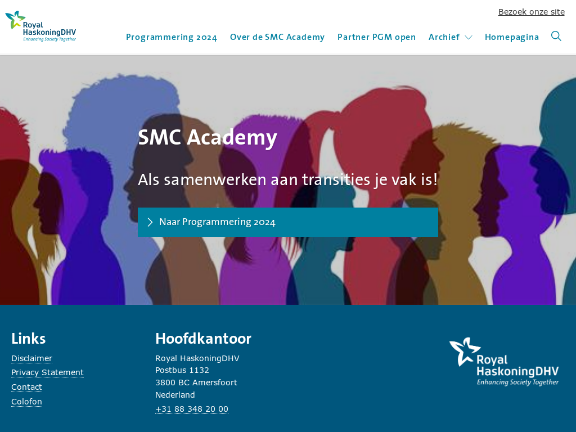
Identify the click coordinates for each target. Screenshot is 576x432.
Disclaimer (31, 358)
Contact (26, 387)
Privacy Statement (47, 372)
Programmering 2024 (172, 37)
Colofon (26, 401)
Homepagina (512, 37)
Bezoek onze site (531, 11)
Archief (450, 37)
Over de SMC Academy (277, 37)
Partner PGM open (377, 37)
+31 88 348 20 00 (191, 408)
